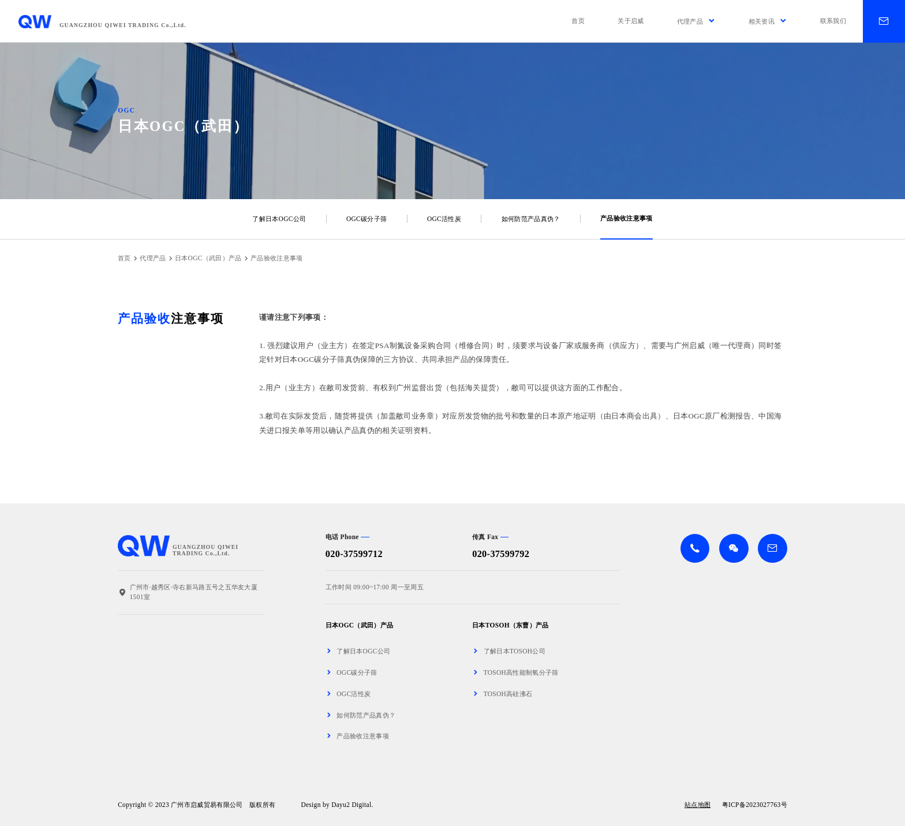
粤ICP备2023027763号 (754, 804)
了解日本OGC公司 (279, 218)
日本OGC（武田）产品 (208, 258)
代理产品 (153, 258)
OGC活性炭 (444, 218)
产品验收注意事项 (626, 218)
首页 (124, 258)
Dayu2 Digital (351, 804)
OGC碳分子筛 (366, 218)
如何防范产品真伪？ (531, 218)
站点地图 (697, 805)
